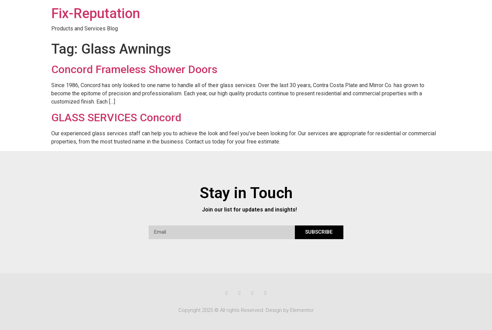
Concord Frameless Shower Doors (134, 69)
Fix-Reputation (95, 13)
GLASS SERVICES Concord (116, 117)
